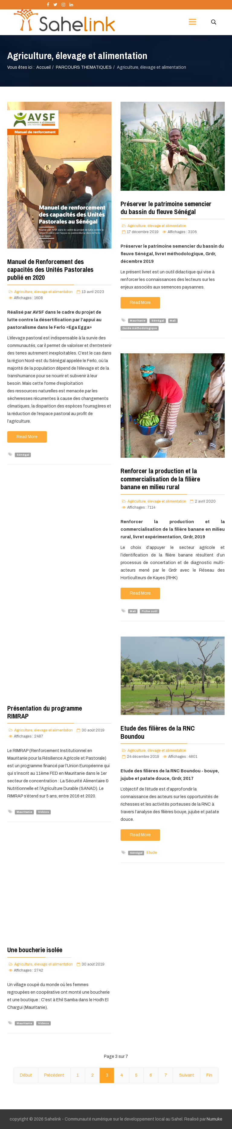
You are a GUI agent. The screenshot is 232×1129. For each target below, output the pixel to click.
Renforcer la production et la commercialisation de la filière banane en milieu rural (160, 478)
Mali (173, 320)
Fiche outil (149, 611)
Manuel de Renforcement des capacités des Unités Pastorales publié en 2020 (50, 269)
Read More (27, 436)
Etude (152, 852)
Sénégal (23, 454)
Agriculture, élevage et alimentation (43, 292)
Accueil (43, 67)
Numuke (214, 1119)
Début (26, 1075)
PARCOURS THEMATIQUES (84, 67)
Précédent (54, 1075)
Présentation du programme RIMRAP (44, 712)
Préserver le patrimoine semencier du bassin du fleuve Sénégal (166, 207)
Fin (209, 1075)
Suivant (186, 1075)
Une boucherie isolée (34, 949)
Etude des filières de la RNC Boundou (158, 732)
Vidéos (43, 812)
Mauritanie (138, 320)
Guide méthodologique (139, 328)
